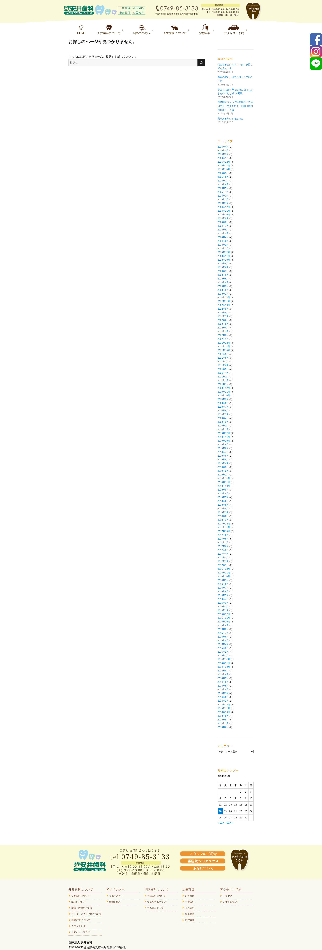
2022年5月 (223, 324)
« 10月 (221, 822)
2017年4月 (223, 553)
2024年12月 (224, 207)
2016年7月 (223, 587)
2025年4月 (223, 192)
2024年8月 (223, 222)
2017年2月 (223, 561)
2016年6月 (223, 591)
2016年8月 (223, 584)
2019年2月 (223, 471)
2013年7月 (223, 723)
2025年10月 (224, 169)
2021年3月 (223, 376)
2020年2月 (223, 425)
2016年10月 (224, 576)
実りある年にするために (230, 118)
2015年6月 (223, 636)
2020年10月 (224, 395)
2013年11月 (224, 708)
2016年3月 (223, 602)
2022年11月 (224, 301)
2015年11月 (224, 618)
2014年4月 (223, 689)
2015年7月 (223, 633)
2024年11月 (224, 210)
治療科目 (189, 896)
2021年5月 (223, 369)
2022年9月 (223, 308)
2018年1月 (223, 520)
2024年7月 (223, 226)
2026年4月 (223, 146)
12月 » (229, 822)
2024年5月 (223, 233)
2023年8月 (223, 267)
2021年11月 (224, 346)
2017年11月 (224, 527)
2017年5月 (223, 550)
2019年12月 (224, 433)
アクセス (227, 896)
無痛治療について (80, 920)
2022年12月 (224, 297)
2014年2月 (223, 697)
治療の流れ (115, 901)
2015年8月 (223, 629)
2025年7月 (223, 180)
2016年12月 (224, 569)
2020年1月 (223, 429)
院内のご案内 (78, 901)
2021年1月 (223, 384)
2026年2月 (223, 154)
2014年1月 (223, 700)
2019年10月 (224, 440)
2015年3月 (223, 648)
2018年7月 (223, 497)
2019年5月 (223, 459)
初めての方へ (116, 896)
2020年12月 (224, 388)
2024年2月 (223, 244)
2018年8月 (223, 493)
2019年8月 (223, 448)
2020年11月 (224, 391)
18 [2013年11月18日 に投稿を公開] (220, 811)
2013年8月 (223, 719)
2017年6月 (223, 546)
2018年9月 (223, 489)
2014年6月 (223, 682)
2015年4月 (223, 644)
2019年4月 (223, 463)
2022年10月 (224, 305)
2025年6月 (223, 184)
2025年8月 (223, 177)
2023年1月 (223, 293)
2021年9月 (223, 354)
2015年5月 (223, 640)
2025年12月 (224, 161)
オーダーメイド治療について (86, 914)
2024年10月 (224, 214)
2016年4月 (223, 599)
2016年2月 (223, 606)
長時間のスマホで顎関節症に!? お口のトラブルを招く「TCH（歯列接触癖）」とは (235, 106)
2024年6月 (223, 229)
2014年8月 (223, 674)
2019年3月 (223, 467)
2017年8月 (223, 538)
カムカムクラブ (155, 908)
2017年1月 (223, 565)
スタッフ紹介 (78, 926)
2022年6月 (223, 320)
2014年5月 (223, 685)
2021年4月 (223, 373)
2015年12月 (224, 614)
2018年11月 (224, 482)
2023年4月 (223, 282)
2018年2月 (223, 516)
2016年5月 (223, 595)
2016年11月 (224, 572)
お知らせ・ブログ (80, 932)
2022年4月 (223, 327)
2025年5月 (223, 188)
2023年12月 (224, 252)
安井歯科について (80, 896)
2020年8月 (223, 403)
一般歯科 (189, 901)
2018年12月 (224, 478)
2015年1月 (223, 655)
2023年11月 (224, 256)
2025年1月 (223, 203)
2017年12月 (224, 523)
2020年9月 (223, 399)
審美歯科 (189, 914)
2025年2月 (223, 199)
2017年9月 (223, 535)
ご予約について (231, 901)
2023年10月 (224, 259)
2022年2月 (223, 335)
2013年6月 (223, 727)
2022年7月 (223, 316)
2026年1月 (223, 158)
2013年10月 (224, 712)
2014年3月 (223, 693)
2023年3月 (223, 286)
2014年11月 (224, 663)
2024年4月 (223, 237)
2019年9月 (223, 444)
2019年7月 (223, 452)
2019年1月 (223, 474)
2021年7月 (223, 361)
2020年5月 (223, 414)
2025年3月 (223, 195)
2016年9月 (223, 580)
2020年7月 (223, 406)
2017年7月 (223, 542)
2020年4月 (223, 418)
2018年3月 (223, 512)
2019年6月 (223, 455)
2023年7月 (223, 271)
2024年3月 (223, 241)
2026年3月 (223, 150)
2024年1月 (223, 248)
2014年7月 (223, 678)
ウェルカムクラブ (156, 901)
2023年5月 (223, 278)
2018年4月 (223, 508)
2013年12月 (224, 704)
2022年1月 (223, 339)
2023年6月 (223, 275)
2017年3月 (223, 557)
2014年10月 (224, 667)
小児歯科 (189, 908)
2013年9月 (223, 716)
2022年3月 (223, 331)
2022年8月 (223, 312)
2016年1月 (223, 610)
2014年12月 (224, 659)
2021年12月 (224, 342)
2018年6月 (223, 501)
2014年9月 (223, 670)
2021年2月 (223, 380)
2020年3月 (223, 422)
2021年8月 (223, 357)
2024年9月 (223, 218)
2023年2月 (223, 290)
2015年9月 (223, 625)
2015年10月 (224, 621)
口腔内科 (189, 920)
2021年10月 (224, 350)
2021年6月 (223, 365)
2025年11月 (224, 165)
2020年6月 (223, 410)
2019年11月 (224, 437)
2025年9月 (223, 173)
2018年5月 (223, 504)
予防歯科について (156, 896)
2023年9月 (223, 263)
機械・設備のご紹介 (81, 908)
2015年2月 (223, 651)
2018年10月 (224, 486)
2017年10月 (224, 531)
